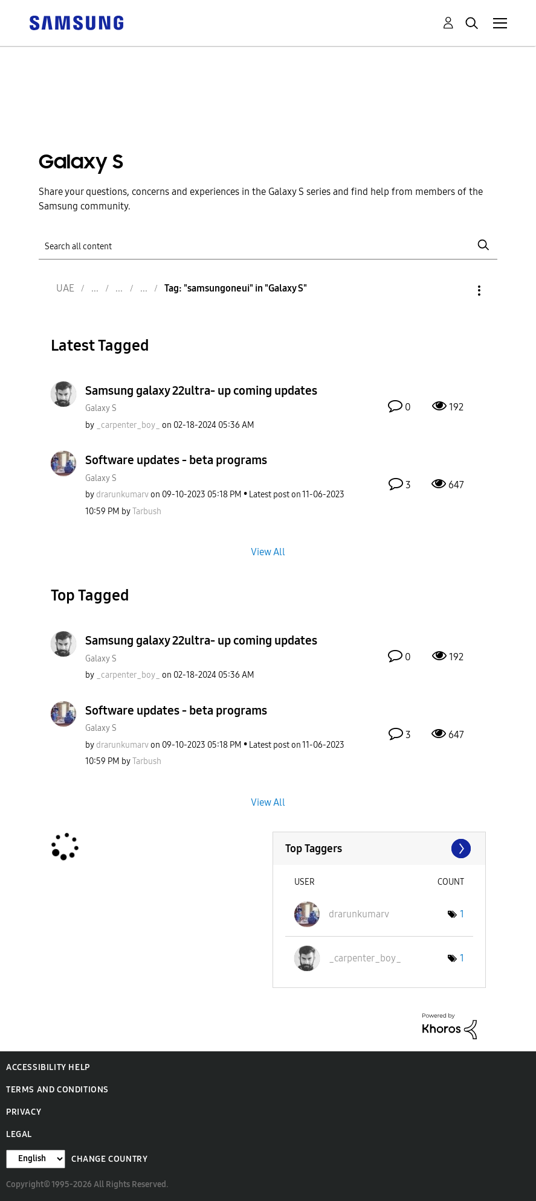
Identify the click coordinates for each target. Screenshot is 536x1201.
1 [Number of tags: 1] (462, 914)
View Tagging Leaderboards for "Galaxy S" (379, 848)
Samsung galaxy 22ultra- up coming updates (201, 390)
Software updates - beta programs (176, 460)
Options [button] (458, 290)
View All (268, 552)
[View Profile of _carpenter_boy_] (128, 425)
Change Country (109, 1159)
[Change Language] (35, 1159)
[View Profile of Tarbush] (146, 511)
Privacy (23, 1112)
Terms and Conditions (57, 1090)
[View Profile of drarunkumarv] (122, 494)
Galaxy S (101, 408)
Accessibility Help (48, 1067)
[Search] (268, 245)
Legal (19, 1134)
